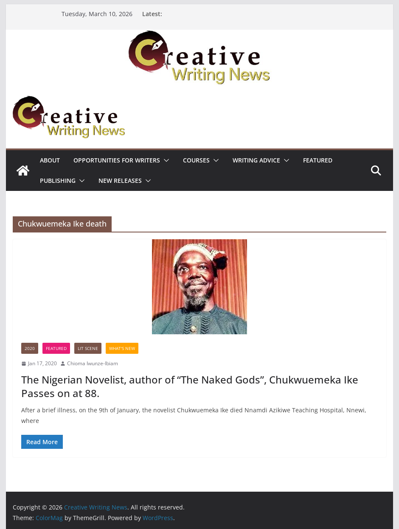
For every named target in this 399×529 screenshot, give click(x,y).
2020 (30, 348)
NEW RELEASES (120, 180)
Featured (317, 160)
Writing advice (256, 160)
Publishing (58, 180)
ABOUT (50, 160)
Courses (196, 160)
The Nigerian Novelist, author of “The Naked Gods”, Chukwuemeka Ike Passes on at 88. (189, 386)
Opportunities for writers (116, 160)
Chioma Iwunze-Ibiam (92, 363)
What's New (122, 348)
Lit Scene (88, 348)
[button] (164, 160)
